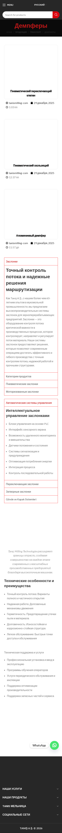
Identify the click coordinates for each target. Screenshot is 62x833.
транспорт (35, 32)
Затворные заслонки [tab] (18, 491)
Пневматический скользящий (31, 165)
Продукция (21, 32)
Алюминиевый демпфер (31, 235)
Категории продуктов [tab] (18, 376)
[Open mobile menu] (8, 5)
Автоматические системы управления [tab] (29, 402)
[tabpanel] (31, 318)
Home (9, 32)
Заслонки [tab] (12, 261)
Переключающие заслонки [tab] (22, 484)
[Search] (31, 14)
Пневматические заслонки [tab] (22, 383)
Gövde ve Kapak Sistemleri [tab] (21, 499)
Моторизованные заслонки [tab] (22, 391)
